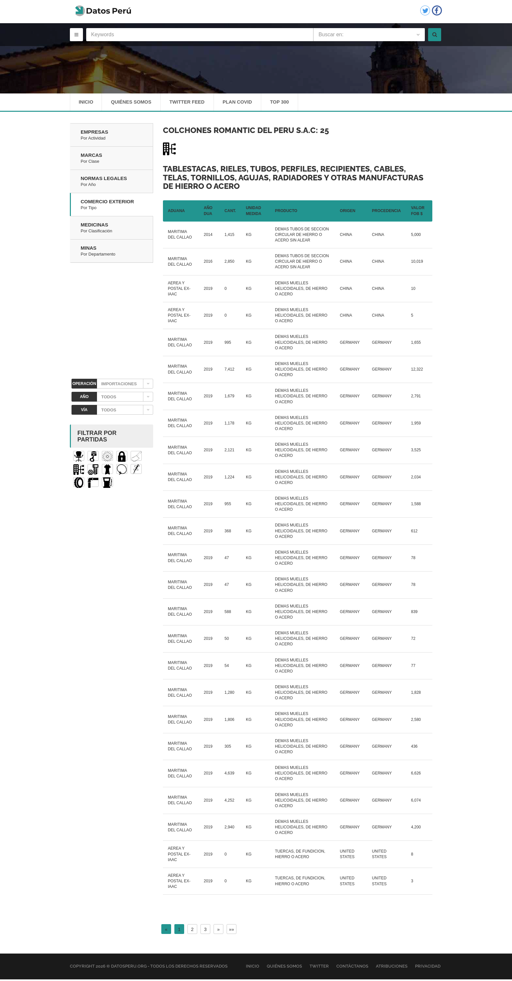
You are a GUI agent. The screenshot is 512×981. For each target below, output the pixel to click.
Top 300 (287, 103)
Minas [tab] (117, 253)
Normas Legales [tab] (117, 183)
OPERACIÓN (84, 385)
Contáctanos (352, 967)
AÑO (84, 398)
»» (231, 931)
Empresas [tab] (117, 137)
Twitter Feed (191, 103)
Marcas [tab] (117, 160)
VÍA (84, 411)
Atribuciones (392, 967)
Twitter (319, 967)
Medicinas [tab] (117, 230)
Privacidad (427, 967)
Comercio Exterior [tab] (117, 206)
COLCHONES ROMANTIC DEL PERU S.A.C (239, 132)
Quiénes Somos (133, 103)
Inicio (86, 103)
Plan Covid (243, 103)
